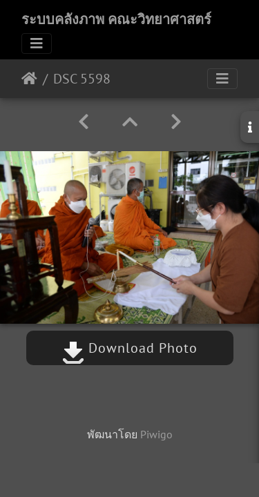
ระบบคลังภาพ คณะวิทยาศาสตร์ (116, 19)
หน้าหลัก (29, 78)
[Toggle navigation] (36, 43)
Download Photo (130, 348)
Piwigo (156, 434)
